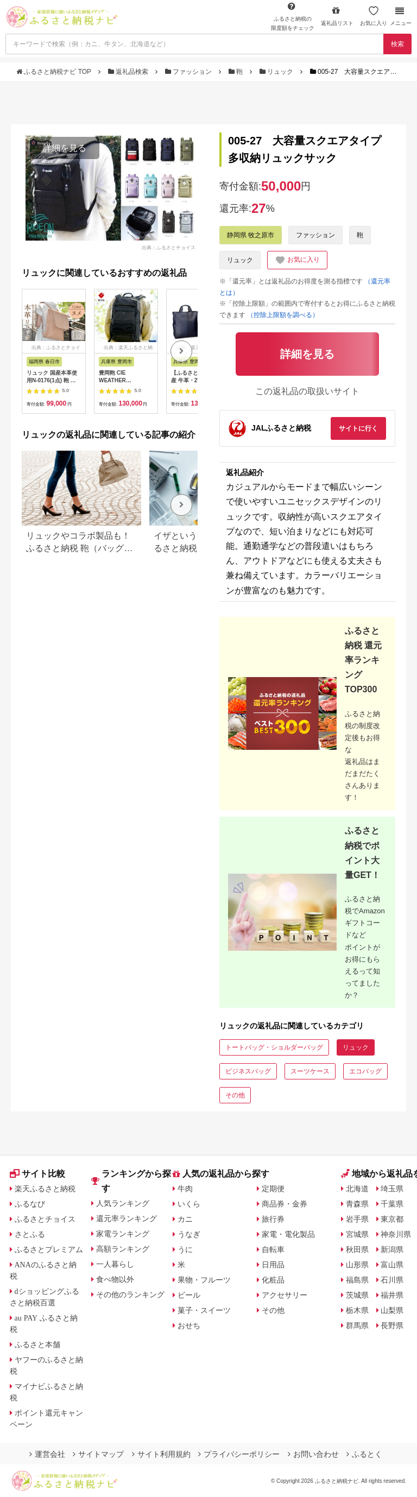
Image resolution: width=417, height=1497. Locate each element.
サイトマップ (98, 1454)
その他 (235, 1095)
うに (185, 1249)
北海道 (357, 1188)
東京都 (392, 1219)
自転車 (273, 1249)
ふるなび (30, 1204)
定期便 (273, 1188)
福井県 (392, 1295)
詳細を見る (64, 148)
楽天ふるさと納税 (45, 1188)
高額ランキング (122, 1249)
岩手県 (357, 1219)
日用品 (273, 1264)
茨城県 (357, 1295)
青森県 (357, 1204)
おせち (189, 1325)
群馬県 (357, 1325)
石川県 (392, 1280)
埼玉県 (392, 1188)
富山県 (392, 1264)
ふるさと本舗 (37, 1344)
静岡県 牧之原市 (250, 235)
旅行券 (273, 1219)
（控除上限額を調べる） (283, 315)
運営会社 (47, 1454)
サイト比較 (37, 1173)
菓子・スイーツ (204, 1310)
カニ (185, 1219)
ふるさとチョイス (45, 1219)
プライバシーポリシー (239, 1454)
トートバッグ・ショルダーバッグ (274, 1047)
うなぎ (189, 1234)
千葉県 (392, 1204)
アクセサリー (284, 1295)
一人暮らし (115, 1264)
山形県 (357, 1264)
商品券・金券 (284, 1204)
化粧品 (273, 1280)
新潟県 (392, 1249)
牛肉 (185, 1188)
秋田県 (357, 1249)
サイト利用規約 (161, 1454)
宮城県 (357, 1234)
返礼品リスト (337, 16)
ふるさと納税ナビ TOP (54, 71)
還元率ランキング (126, 1218)
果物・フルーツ (204, 1280)
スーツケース (310, 1071)
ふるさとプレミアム (49, 1249)
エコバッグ (365, 1071)
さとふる (30, 1234)
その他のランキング (130, 1294)
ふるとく (364, 1454)
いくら (189, 1204)
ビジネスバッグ (248, 1071)
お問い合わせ (313, 1454)
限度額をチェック (292, 16)
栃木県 (357, 1310)
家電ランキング (122, 1233)
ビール (189, 1295)
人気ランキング (122, 1203)
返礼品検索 (129, 71)
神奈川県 (396, 1234)
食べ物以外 (115, 1279)
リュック (277, 71)
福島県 (357, 1280)
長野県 (392, 1325)
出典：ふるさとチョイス (168, 247)
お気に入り (373, 16)
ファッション (189, 71)
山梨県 (392, 1310)
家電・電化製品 (288, 1234)
